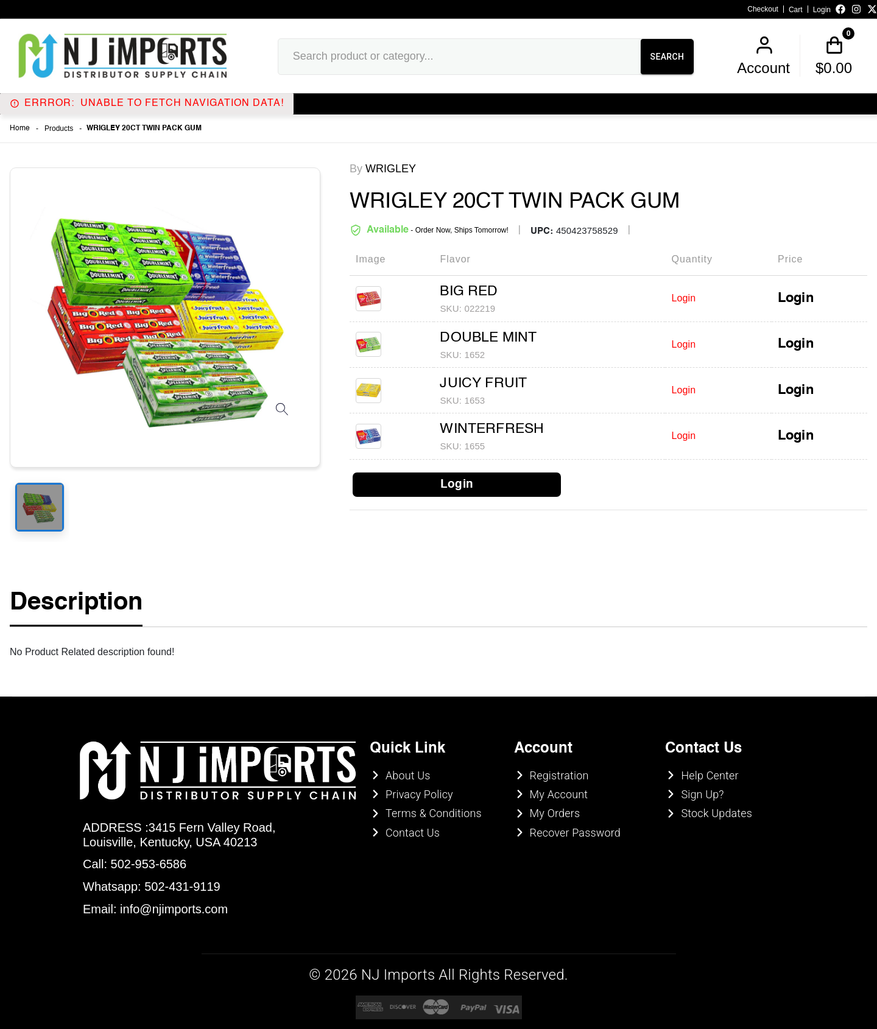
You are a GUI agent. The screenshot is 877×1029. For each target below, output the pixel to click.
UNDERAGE (504, 594)
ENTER (372, 594)
